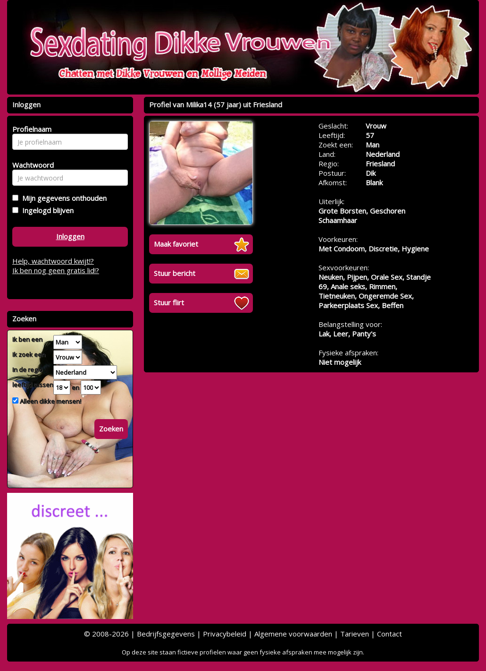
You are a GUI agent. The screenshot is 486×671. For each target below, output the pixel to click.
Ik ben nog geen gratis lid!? (55, 270)
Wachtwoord (30, 165)
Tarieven (354, 633)
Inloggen (70, 236)
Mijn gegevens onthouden (62, 198)
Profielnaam (30, 129)
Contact (389, 633)
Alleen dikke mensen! (49, 401)
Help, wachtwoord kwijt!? (53, 261)
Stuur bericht (174, 273)
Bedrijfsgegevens (166, 633)
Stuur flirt (169, 302)
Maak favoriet (176, 244)
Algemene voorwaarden (293, 633)
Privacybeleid (224, 633)
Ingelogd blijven (46, 210)
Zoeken (111, 428)
